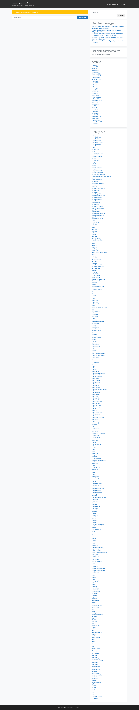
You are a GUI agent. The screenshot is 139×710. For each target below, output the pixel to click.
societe (94, 627)
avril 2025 (95, 88)
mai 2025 (94, 86)
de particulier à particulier (99, 307)
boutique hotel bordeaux (99, 252)
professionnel (96, 591)
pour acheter (95, 588)
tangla (94, 645)
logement (95, 463)
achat (93, 151)
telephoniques (96, 669)
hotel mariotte (96, 403)
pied (93, 582)
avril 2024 (95, 109)
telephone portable (97, 661)
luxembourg (95, 478)
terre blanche (96, 673)
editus (93, 313)
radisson (94, 598)
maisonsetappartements (99, 497)
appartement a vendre (98, 213)
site (93, 618)
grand (93, 352)
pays (93, 575)
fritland (94, 339)
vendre (94, 687)
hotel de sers (95, 385)
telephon (94, 655)
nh (92, 534)
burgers (94, 270)
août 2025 (95, 81)
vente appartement (97, 691)
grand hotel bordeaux (98, 353)
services (94, 616)
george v (94, 341)
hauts (93, 364)
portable (94, 586)
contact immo (96, 297)
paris (93, 565)
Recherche (121, 15)
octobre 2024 (96, 99)
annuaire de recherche (98, 188)
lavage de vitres (96, 455)
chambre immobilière (98, 279)
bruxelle (94, 261)
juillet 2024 (95, 104)
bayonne (94, 229)
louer (93, 472)
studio (94, 634)
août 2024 (95, 102)
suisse (93, 639)
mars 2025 (95, 90)
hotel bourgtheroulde (98, 373)
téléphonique (96, 668)
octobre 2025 (96, 77)
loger (93, 465)
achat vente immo (97, 156)
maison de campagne (98, 488)
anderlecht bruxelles (98, 183)
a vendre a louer (96, 140)
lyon (93, 479)
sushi (93, 641)
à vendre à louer (96, 139)
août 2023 (95, 123)
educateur (95, 314)
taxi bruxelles (96, 648)
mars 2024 (95, 111)
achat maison (96, 155)
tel (92, 650)
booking (94, 249)
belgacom (95, 231)
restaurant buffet (97, 605)
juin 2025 (94, 84)
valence (94, 685)
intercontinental (96, 444)
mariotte (94, 504)
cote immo (95, 300)
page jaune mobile (97, 547)
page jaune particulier (98, 549)
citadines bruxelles (97, 289)
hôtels (93, 421)
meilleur (94, 511)
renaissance (95, 600)
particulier (95, 566)
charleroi (94, 282)
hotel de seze (96, 387)
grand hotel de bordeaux (99, 355)
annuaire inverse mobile (99, 201)
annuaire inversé (97, 199)
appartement (96, 211)
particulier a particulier (99, 570)
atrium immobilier (97, 218)
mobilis (94, 522)
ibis (93, 426)
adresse (94, 165)
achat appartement (97, 153)
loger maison (96, 467)
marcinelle (95, 501)
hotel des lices (96, 391)
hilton (93, 366)
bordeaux (95, 250)
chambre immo (96, 277)
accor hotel (95, 149)
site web (94, 621)
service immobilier (97, 614)
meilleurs (94, 513)
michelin (94, 517)
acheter (94, 158)
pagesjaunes (95, 556)
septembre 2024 (97, 100)
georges (94, 343)
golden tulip (95, 345)
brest (93, 254)
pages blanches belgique (99, 552)
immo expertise (96, 430)
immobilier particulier (98, 433)
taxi (93, 646)
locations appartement (98, 460)
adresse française (97, 167)
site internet (95, 620)
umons (94, 680)
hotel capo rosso (97, 376)
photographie (96, 581)
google (94, 350)
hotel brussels (96, 375)
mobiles (94, 520)
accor (93, 147)
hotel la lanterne (96, 400)
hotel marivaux (96, 405)
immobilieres (96, 437)
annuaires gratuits (97, 206)
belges (94, 234)
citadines (94, 288)
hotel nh (94, 410)
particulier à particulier (99, 568)
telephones (95, 662)
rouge (93, 609)
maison (94, 481)
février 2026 (95, 70)
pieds (93, 584)
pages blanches (96, 550)
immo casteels (96, 428)
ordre (93, 543)
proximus (94, 595)
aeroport (94, 169)
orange (94, 542)
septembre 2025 (97, 79)
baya (93, 227)
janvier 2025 (95, 93)
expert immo (95, 327)
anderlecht (95, 181)
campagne (95, 272)
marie (93, 503)
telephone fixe (96, 659)
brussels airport (96, 259)
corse (93, 298)
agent (93, 178)
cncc (93, 291)
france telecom (96, 337)
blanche (94, 245)
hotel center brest (97, 380)
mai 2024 (94, 107)
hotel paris (95, 416)
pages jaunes (95, 554)
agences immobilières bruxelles (101, 176)
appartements (96, 217)
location (94, 456)
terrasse (94, 671)
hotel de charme (96, 384)
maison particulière (97, 494)
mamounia (95, 499)
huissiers (94, 424)
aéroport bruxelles (97, 171)
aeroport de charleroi (98, 174)
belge (93, 233)
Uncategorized (96, 682)
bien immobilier (96, 238)
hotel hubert (95, 396)
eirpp (93, 318)
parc (93, 558)
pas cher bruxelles (97, 574)
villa (93, 692)
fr (92, 332)
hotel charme (96, 382)
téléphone (95, 657)
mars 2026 (95, 68)
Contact (122, 4)
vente (93, 689)
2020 (93, 135)
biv (93, 242)
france (94, 336)
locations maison (97, 462)
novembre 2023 (96, 118)
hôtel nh (94, 408)
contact (94, 295)
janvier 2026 (95, 72)
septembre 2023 (97, 122)
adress (94, 163)
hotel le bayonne (97, 401)
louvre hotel (95, 476)
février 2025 (95, 92)
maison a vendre (97, 485)
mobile (94, 518)
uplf (93, 684)
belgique (94, 236)
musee (94, 527)
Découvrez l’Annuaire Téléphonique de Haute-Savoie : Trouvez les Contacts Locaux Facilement (108, 34)
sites (93, 623)
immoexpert (95, 439)
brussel (94, 256)
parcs (93, 563)
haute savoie (95, 362)
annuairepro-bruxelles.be (22, 3)
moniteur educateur (98, 526)
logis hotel (95, 469)
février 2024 (95, 113)
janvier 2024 (95, 115)
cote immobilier (96, 304)
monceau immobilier (98, 524)
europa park (95, 323)
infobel (94, 442)
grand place (95, 357)
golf (93, 348)
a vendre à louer (96, 137)
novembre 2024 (96, 97)
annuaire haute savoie (98, 195)
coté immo (95, 302)
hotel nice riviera (97, 412)
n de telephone (96, 529)
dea (93, 309)
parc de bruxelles (97, 561)
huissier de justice (97, 423)
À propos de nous (112, 4)
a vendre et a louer (97, 142)
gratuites (94, 359)
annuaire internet (97, 197)
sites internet (96, 625)
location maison (96, 458)
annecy (94, 185)
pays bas (94, 577)
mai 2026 (94, 65)
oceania (94, 540)
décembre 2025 (96, 74)
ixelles (94, 447)
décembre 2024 (96, 95)
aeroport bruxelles (97, 172)
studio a (94, 636)
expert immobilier (97, 329)
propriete (95, 593)
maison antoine (96, 487)
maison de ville (96, 490)
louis (93, 474)
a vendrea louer (96, 144)
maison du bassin (97, 492)
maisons (94, 495)
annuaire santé (96, 202)
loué (93, 471)
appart (94, 210)
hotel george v (96, 394)
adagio (94, 162)
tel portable (95, 653)
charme (94, 284)
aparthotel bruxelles (98, 208)
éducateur (95, 316)
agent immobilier (97, 179)
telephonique (96, 666)
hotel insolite (96, 398)
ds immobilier (96, 311)
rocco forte (95, 607)
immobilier (95, 431)
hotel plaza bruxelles (98, 417)
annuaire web (96, 204)
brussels (94, 258)
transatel (94, 677)
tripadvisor (95, 678)
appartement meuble (98, 215)
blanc (93, 243)
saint (93, 611)
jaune (93, 451)
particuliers (95, 572)
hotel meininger (96, 407)
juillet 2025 (95, 83)
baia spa (94, 224)
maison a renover (97, 483)
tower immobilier (97, 675)
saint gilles (95, 613)
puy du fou (95, 597)
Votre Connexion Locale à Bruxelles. (23, 5)
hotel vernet (95, 419)
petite (93, 579)
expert (94, 325)
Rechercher (82, 17)
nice (93, 536)
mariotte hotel (96, 506)
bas (93, 226)
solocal (94, 629)
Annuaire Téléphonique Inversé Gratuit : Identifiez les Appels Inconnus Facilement (108, 27)
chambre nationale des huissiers (101, 281)
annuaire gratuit (96, 194)
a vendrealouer (96, 146)
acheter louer (96, 160)
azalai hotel (95, 222)
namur (94, 531)
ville (93, 694)
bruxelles (94, 263)
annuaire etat (96, 190)
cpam (93, 305)
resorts (94, 604)
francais (94, 334)
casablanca (95, 273)
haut (93, 360)
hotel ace (94, 369)
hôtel (93, 368)
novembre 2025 (96, 76)
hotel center (95, 378)
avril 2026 (95, 67)
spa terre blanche (97, 632)
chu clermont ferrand (98, 286)
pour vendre (95, 590)
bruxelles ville (96, 268)
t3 (92, 643)
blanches (94, 247)
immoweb (95, 440)
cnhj (93, 293)
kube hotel (95, 453)
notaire (94, 538)
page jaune (95, 545)
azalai (93, 220)
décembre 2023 (96, 116)
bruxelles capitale (97, 265)
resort (93, 602)
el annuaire (95, 320)
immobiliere (95, 435)
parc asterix (95, 559)
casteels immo (96, 275)
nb (92, 533)
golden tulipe (96, 346)
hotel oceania (96, 414)
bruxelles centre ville (98, 266)
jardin (93, 449)
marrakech (95, 508)
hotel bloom (95, 371)
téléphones (95, 664)
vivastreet (95, 698)
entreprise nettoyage (98, 321)
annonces (94, 186)
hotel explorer (96, 392)
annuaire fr (95, 192)
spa (93, 630)
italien (93, 446)
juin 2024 (94, 106)
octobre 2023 (96, 120)
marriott (94, 510)
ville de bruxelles (97, 696)
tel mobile (95, 652)
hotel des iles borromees (99, 389)
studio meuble (96, 637)
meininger (95, 515)
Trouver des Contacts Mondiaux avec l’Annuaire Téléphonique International (106, 31)
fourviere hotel (96, 330)
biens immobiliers (97, 240)
